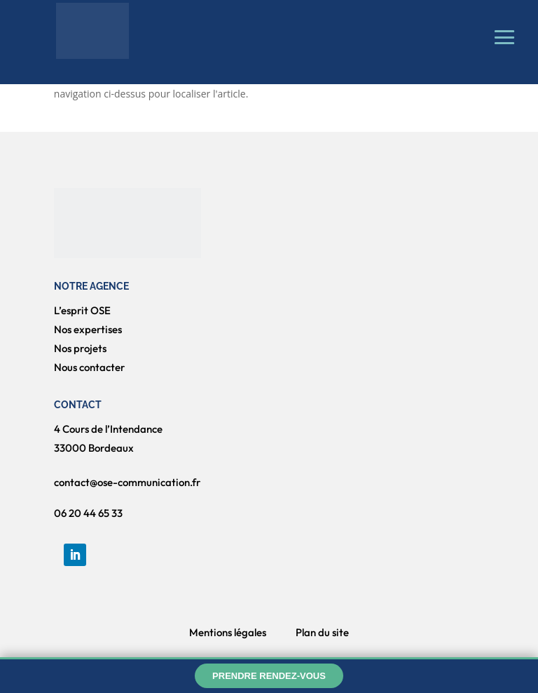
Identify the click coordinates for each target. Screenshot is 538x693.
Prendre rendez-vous (269, 676)
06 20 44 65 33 (88, 513)
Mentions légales (227, 632)
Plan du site (322, 632)
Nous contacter (89, 367)
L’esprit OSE (82, 310)
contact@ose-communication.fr (127, 482)
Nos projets (80, 348)
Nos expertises (88, 329)
